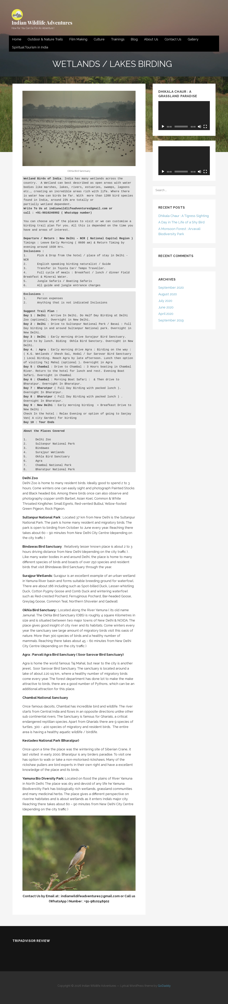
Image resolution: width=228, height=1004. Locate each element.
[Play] (163, 126)
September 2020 (171, 287)
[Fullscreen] (205, 126)
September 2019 (171, 320)
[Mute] (199, 126)
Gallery (193, 39)
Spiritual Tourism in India (30, 47)
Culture (99, 39)
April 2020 (165, 314)
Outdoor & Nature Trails (45, 39)
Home (16, 39)
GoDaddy (164, 985)
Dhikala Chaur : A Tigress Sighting (183, 216)
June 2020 (165, 307)
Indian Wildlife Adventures (42, 22)
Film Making (78, 39)
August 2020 (167, 294)
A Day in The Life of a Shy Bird (181, 222)
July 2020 (165, 301)
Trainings (118, 39)
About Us (151, 39)
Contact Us (173, 39)
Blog (134, 39)
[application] (184, 115)
